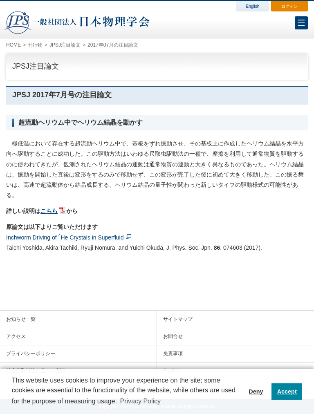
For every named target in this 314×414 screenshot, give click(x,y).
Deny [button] (256, 391)
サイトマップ (178, 319)
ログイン (289, 6)
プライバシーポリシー (30, 353)
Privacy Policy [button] (140, 401)
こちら (49, 211)
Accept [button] (287, 391)
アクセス (16, 336)
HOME (13, 45)
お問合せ (173, 336)
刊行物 (35, 45)
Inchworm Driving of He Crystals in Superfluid (65, 237)
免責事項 (173, 353)
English (253, 6)
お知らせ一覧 (21, 319)
